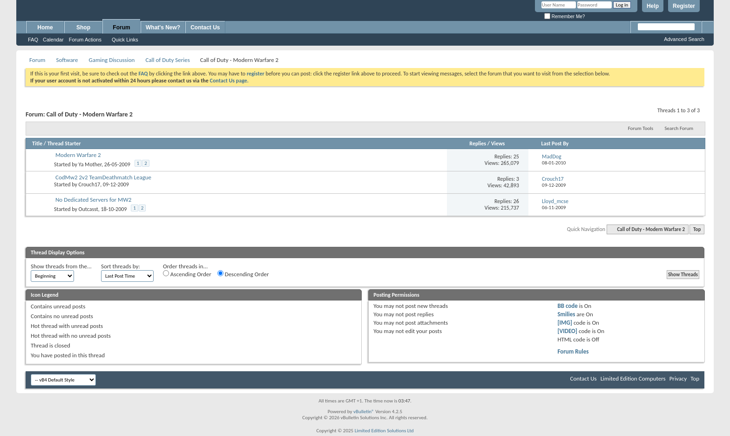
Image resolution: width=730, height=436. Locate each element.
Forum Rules (572, 351)
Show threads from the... (61, 266)
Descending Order (243, 274)
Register (684, 6)
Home (45, 27)
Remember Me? (564, 16)
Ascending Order (187, 274)
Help (653, 6)
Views (498, 143)
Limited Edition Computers (633, 378)
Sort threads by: (120, 266)
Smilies (566, 314)
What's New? (163, 27)
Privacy (678, 378)
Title (37, 143)
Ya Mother (90, 164)
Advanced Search (684, 39)
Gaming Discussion (111, 59)
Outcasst (88, 209)
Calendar (53, 39)
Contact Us (205, 27)
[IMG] (564, 322)
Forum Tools (640, 128)
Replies (477, 143)
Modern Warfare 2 (78, 154)
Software (67, 59)
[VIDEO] (567, 330)
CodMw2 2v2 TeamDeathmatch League (103, 177)
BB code (567, 305)
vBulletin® (363, 412)
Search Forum (679, 128)
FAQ (33, 39)
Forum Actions (85, 39)
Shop (83, 27)
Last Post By (555, 143)
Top (697, 229)
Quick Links (125, 39)
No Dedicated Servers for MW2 (93, 199)
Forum (121, 27)
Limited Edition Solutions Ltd (384, 431)
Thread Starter (64, 143)
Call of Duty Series (167, 59)
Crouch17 (90, 184)
